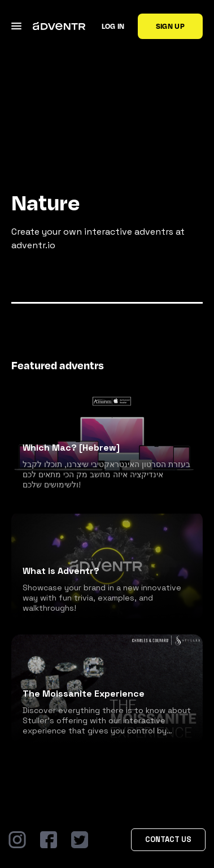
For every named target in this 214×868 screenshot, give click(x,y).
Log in (113, 26)
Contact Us (168, 839)
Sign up (170, 26)
